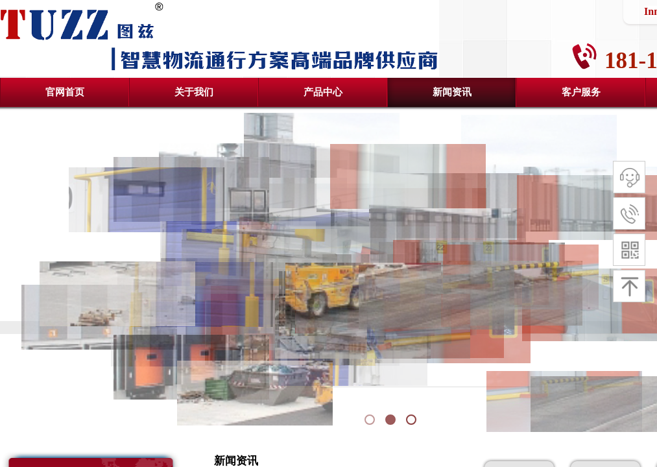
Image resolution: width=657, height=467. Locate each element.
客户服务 (581, 92)
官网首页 (64, 92)
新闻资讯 (452, 92)
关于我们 (193, 92)
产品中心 (323, 92)
